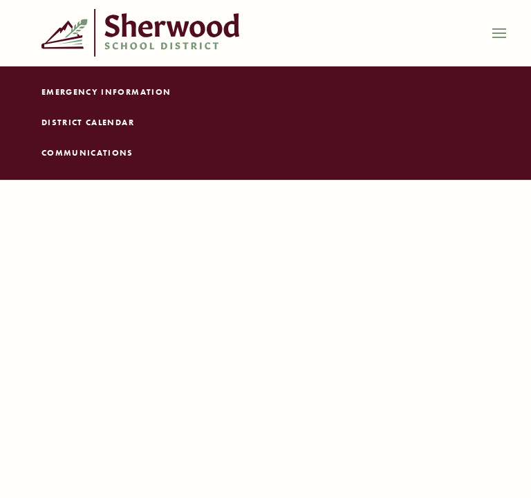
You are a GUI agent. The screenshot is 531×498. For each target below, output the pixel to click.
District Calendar (87, 122)
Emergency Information (106, 92)
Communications (87, 152)
